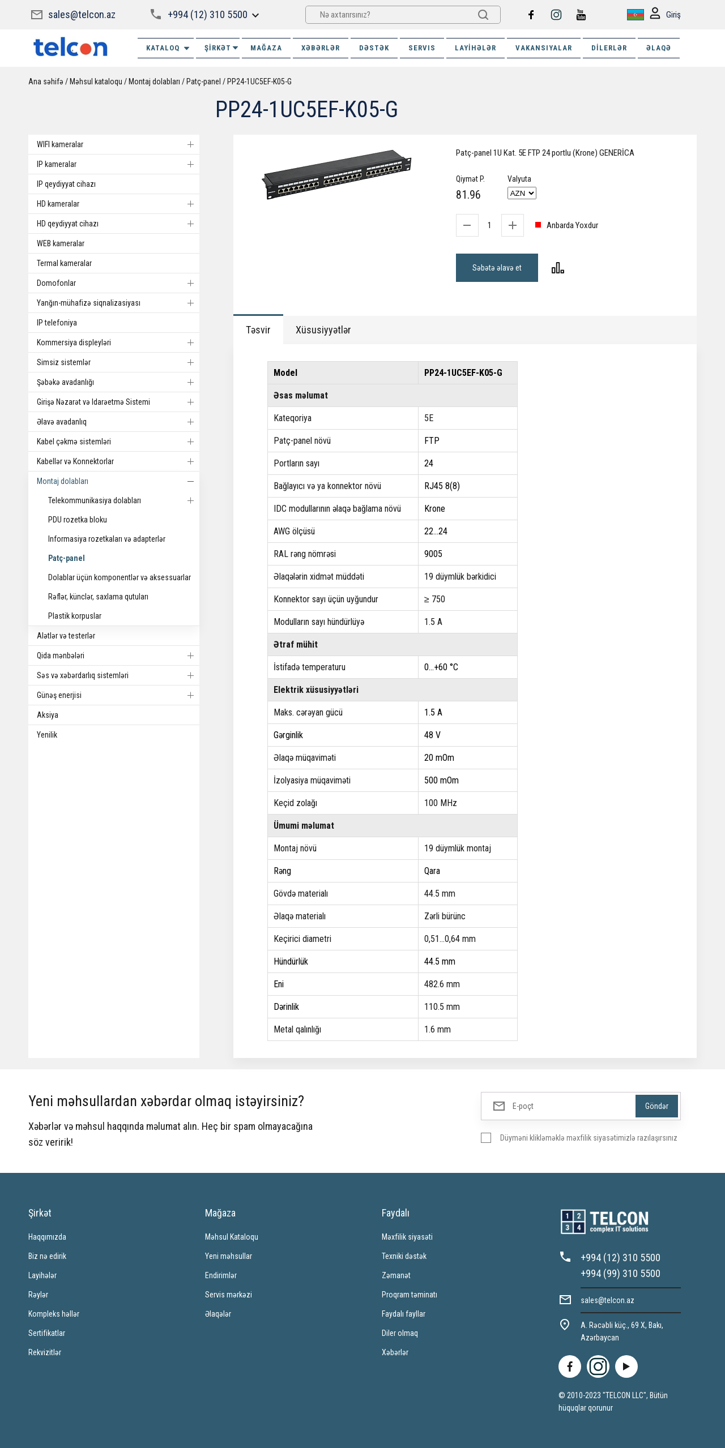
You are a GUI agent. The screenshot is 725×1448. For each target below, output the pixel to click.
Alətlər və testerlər (66, 635)
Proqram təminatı (409, 1294)
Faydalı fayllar (403, 1313)
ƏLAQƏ (658, 48)
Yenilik (47, 734)
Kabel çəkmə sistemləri (118, 441)
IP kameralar (118, 164)
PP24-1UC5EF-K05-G (259, 81)
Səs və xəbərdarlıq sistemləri (118, 675)
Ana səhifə (45, 81)
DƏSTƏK (374, 48)
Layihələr (475, 48)
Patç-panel (203, 81)
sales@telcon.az (82, 14)
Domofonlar (118, 283)
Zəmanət (396, 1275)
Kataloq (168, 48)
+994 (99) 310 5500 (620, 1273)
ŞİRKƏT (222, 48)
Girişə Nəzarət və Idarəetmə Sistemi (118, 402)
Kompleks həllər (53, 1313)
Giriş (665, 15)
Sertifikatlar (46, 1333)
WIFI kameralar (118, 144)
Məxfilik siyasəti (407, 1236)
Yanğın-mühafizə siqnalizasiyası (118, 302)
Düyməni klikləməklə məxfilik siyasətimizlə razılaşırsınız (588, 1137)
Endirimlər (221, 1275)
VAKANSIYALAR (543, 48)
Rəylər (38, 1294)
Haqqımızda (47, 1236)
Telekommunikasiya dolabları (123, 500)
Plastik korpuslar (74, 615)
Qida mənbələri (118, 655)
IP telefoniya (57, 322)
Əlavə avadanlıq (118, 421)
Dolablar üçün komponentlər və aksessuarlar (119, 577)
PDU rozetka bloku (77, 519)
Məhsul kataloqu (96, 81)
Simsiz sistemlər (118, 362)
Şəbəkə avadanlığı (118, 382)
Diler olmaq (400, 1333)
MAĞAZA (266, 48)
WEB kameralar (60, 243)
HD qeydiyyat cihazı (118, 223)
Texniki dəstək (404, 1256)
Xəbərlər (395, 1352)
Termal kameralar (64, 263)
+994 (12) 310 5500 (208, 14)
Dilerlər (609, 48)
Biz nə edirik (47, 1256)
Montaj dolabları (154, 81)
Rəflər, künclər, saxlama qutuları (98, 596)
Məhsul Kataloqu (231, 1236)
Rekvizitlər (44, 1352)
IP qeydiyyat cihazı (66, 184)
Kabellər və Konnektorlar (118, 461)
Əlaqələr (218, 1313)
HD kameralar (118, 203)
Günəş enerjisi (118, 695)
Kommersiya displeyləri (118, 342)
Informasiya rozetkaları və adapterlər (106, 538)
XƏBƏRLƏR (320, 48)
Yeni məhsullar (228, 1256)
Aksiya (47, 714)
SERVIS (422, 48)
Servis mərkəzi (228, 1294)
